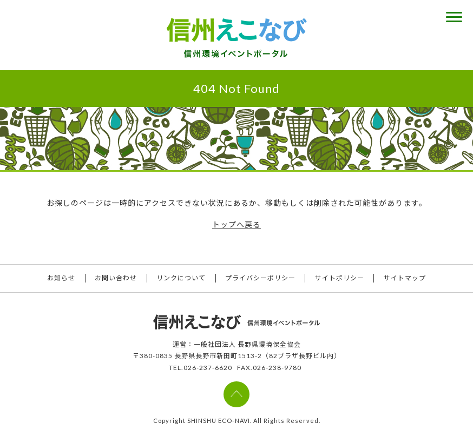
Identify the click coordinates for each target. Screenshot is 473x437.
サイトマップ (406, 278)
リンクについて (181, 278)
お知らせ (60, 278)
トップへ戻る (236, 224)
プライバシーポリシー (261, 278)
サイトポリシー (340, 278)
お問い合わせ (115, 278)
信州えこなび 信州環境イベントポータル (236, 37)
